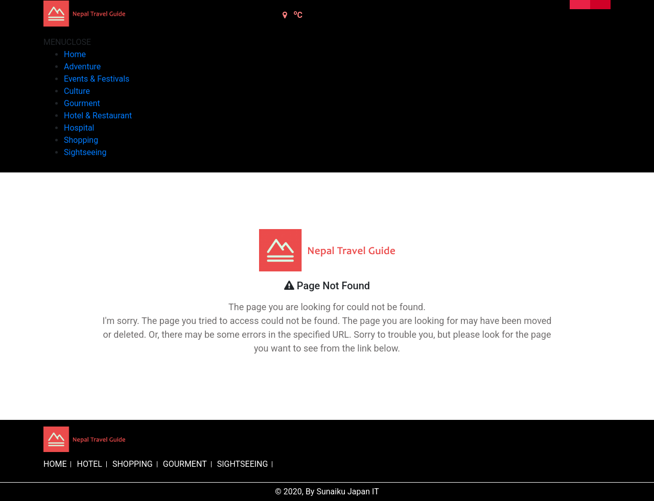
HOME (54, 464)
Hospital (79, 128)
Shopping (81, 140)
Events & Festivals (96, 79)
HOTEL (89, 464)
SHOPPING (132, 464)
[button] (67, 42)
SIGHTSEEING (242, 464)
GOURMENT (185, 464)
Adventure (82, 66)
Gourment (82, 103)
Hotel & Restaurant (98, 115)
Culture (77, 91)
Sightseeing (85, 152)
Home (75, 54)
